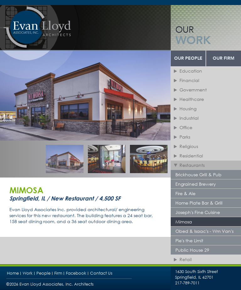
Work (28, 273)
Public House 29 (192, 250)
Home (13, 273)
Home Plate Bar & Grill (198, 203)
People (43, 273)
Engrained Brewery (195, 184)
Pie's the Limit (189, 240)
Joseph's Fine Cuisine (197, 212)
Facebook (76, 273)
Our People (188, 58)
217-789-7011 (187, 283)
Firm (58, 273)
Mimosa (183, 222)
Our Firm (223, 58)
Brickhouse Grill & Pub (198, 175)
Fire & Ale (185, 193)
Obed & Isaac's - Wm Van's (204, 231)
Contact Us (101, 273)
